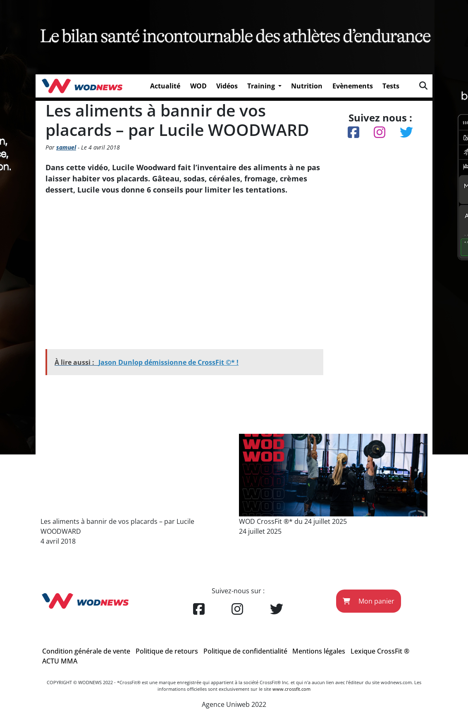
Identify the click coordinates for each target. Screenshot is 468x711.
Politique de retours (167, 651)
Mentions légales (318, 651)
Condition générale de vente (86, 651)
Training (262, 85)
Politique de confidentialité (245, 651)
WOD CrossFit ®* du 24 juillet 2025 (293, 521)
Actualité (165, 85)
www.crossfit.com (291, 689)
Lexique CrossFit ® (380, 651)
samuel (66, 147)
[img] (423, 85)
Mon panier (368, 601)
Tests (390, 85)
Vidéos (227, 85)
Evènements (352, 85)
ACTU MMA (59, 661)
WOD (198, 85)
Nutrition (306, 85)
